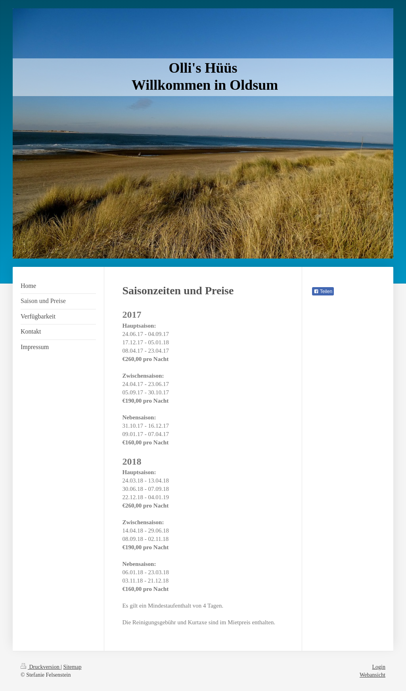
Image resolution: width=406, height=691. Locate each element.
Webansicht (372, 675)
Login (378, 667)
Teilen (323, 291)
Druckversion (41, 667)
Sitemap (72, 667)
